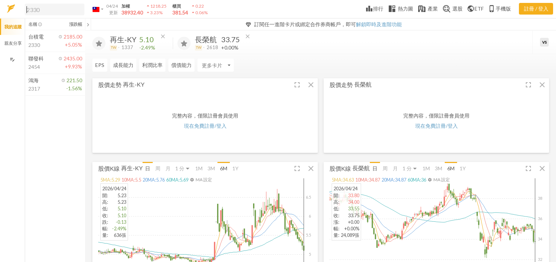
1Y (235, 168)
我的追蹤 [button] (13, 26)
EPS (99, 65)
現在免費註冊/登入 (205, 126)
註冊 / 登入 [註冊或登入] (536, 8)
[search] (54, 9)
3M (211, 168)
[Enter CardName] (215, 65)
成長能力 (123, 65)
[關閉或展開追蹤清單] (88, 24)
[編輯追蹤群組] (12, 59)
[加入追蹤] (98, 43)
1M (199, 168)
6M (223, 168)
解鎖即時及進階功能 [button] (379, 24)
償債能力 (181, 65)
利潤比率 (152, 65)
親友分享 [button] (13, 43)
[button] (53, 9)
